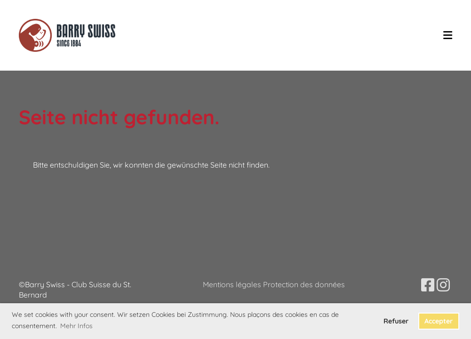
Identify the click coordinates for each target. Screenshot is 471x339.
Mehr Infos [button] (76, 326)
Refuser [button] (395, 321)
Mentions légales (233, 284)
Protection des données (304, 284)
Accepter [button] (438, 321)
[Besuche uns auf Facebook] (427, 284)
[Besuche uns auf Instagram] (443, 284)
